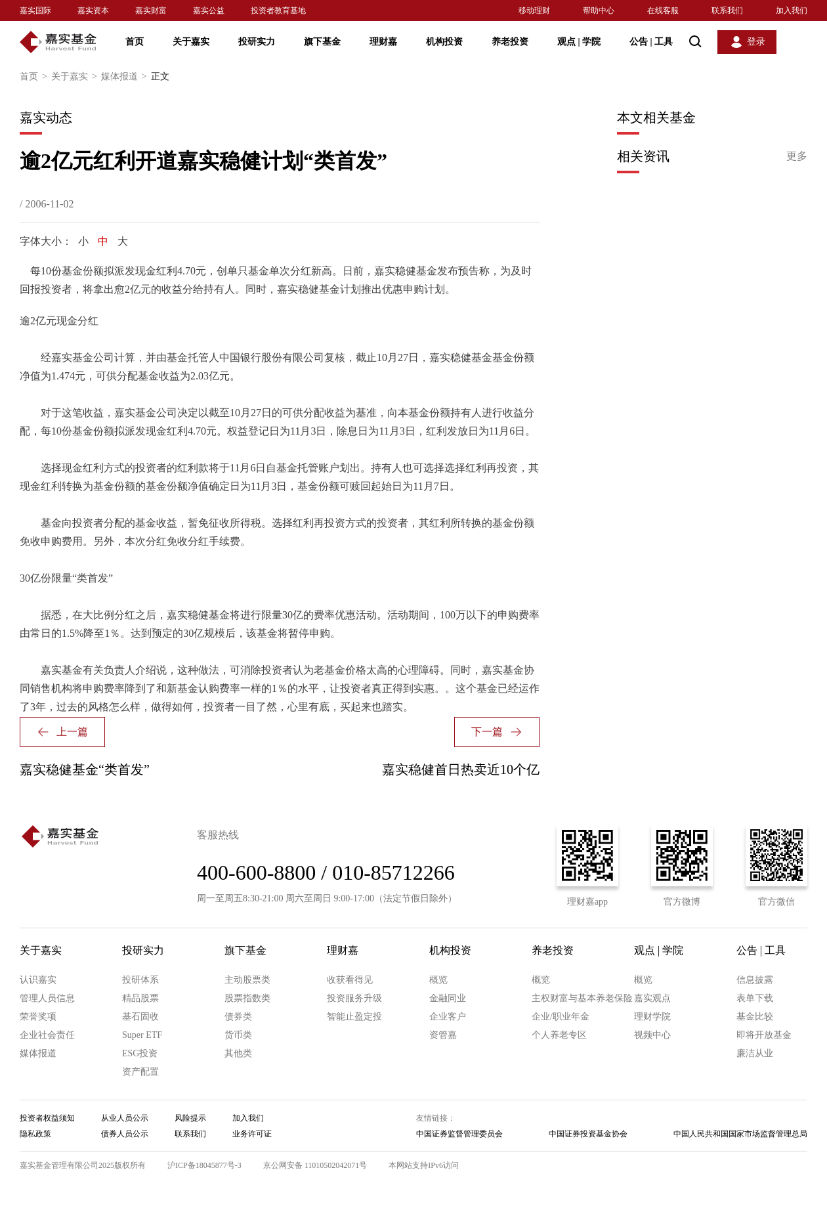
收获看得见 (350, 980)
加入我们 (791, 10)
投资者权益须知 (47, 1118)
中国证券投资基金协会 (588, 1133)
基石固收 (140, 1017)
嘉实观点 (652, 998)
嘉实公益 (208, 10)
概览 (438, 980)
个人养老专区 (559, 1035)
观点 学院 (579, 42)
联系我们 (727, 10)
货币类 (238, 1035)
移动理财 (534, 10)
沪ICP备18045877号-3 (204, 1165)
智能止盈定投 (354, 1017)
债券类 (238, 1017)
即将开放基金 (764, 1035)
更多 (796, 156)
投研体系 (140, 980)
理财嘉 (383, 42)
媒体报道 (126, 76)
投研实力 (256, 42)
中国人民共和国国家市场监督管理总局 (740, 1133)
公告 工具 (651, 42)
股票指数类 (247, 998)
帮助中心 (598, 10)
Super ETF (142, 1035)
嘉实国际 (35, 10)
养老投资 (510, 42)
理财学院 (652, 1017)
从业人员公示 (124, 1118)
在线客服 (663, 10)
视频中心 (652, 1035)
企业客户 (447, 1017)
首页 (134, 42)
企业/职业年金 (560, 1017)
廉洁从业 (754, 1053)
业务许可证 (252, 1133)
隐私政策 (35, 1133)
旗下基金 (322, 42)
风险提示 (190, 1118)
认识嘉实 (38, 980)
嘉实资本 (93, 10)
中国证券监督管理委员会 (459, 1133)
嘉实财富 (151, 10)
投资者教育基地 (278, 10)
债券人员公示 (124, 1133)
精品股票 (140, 998)
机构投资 (444, 42)
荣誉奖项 (38, 1017)
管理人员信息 (47, 998)
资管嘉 (443, 1035)
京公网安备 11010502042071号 (315, 1165)
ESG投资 (140, 1053)
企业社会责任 (47, 1035)
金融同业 (447, 998)
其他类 (238, 1053)
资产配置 (140, 1072)
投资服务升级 (354, 998)
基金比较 (754, 1017)
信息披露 (754, 980)
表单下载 (754, 998)
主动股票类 (247, 980)
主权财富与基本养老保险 (582, 998)
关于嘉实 (191, 42)
